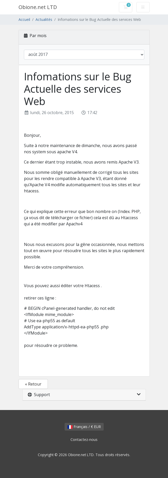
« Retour (33, 384)
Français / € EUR (84, 426)
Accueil (24, 19)
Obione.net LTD (38, 7)
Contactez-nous (84, 439)
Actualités (44, 19)
